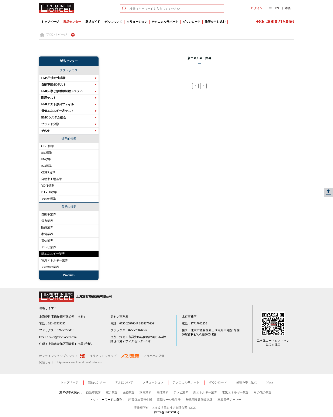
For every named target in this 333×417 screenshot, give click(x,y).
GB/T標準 (47, 146)
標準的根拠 (68, 138)
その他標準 (48, 198)
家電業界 (47, 234)
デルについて (113, 21)
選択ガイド (92, 21)
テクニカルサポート (165, 21)
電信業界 (47, 240)
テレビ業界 (48, 247)
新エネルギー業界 (53, 253)
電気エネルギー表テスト (57, 111)
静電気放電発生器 (140, 399)
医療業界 (47, 227)
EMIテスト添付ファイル (57, 104)
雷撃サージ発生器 (169, 399)
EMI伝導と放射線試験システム (62, 91)
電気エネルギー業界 (54, 260)
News (270, 382)
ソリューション (137, 21)
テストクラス (69, 70)
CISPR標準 (48, 172)
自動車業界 (48, 214)
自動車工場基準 (51, 179)
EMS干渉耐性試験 (53, 78)
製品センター (72, 21)
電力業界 (47, 221)
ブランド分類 (50, 124)
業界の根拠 (68, 206)
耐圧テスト (48, 97)
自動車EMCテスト (53, 84)
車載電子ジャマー (229, 399)
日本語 (286, 8)
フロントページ (56, 34)
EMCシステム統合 (53, 117)
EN (277, 8)
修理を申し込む (215, 21)
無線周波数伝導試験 (199, 399)
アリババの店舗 (154, 356)
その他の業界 (50, 267)
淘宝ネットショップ (103, 356)
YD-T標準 (47, 185)
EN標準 (46, 159)
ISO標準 (46, 166)
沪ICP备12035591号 (166, 412)
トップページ (50, 21)
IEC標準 (46, 152)
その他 (45, 130)
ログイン (257, 8)
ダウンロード (191, 21)
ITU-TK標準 (49, 192)
